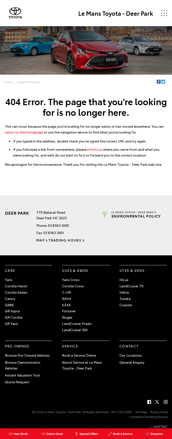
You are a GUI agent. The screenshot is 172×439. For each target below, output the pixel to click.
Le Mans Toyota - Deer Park (115, 13)
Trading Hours (64, 240)
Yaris (8, 279)
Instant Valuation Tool (22, 375)
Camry (10, 298)
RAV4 (66, 298)
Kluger (67, 317)
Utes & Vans (132, 270)
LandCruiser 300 (75, 329)
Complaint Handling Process (148, 417)
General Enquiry (131, 362)
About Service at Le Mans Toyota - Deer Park (82, 365)
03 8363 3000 (58, 225)
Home (8, 82)
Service (70, 346)
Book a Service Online (79, 355)
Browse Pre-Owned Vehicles (27, 355)
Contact (129, 346)
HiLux (123, 279)
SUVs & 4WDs (75, 270)
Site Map (141, 412)
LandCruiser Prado (77, 323)
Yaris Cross (70, 279)
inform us (94, 149)
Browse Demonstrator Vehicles (22, 365)
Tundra (125, 298)
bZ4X (66, 304)
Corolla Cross (73, 285)
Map (40, 240)
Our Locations (130, 355)
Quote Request (17, 381)
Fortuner (69, 310)
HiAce (124, 292)
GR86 (9, 304)
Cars (10, 270)
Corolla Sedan (16, 292)
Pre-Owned (17, 346)
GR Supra (12, 310)
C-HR (66, 292)
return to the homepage (24, 132)
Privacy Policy (159, 412)
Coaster (125, 304)
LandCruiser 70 (131, 285)
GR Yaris (11, 323)
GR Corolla (13, 317)
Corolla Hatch (16, 285)
